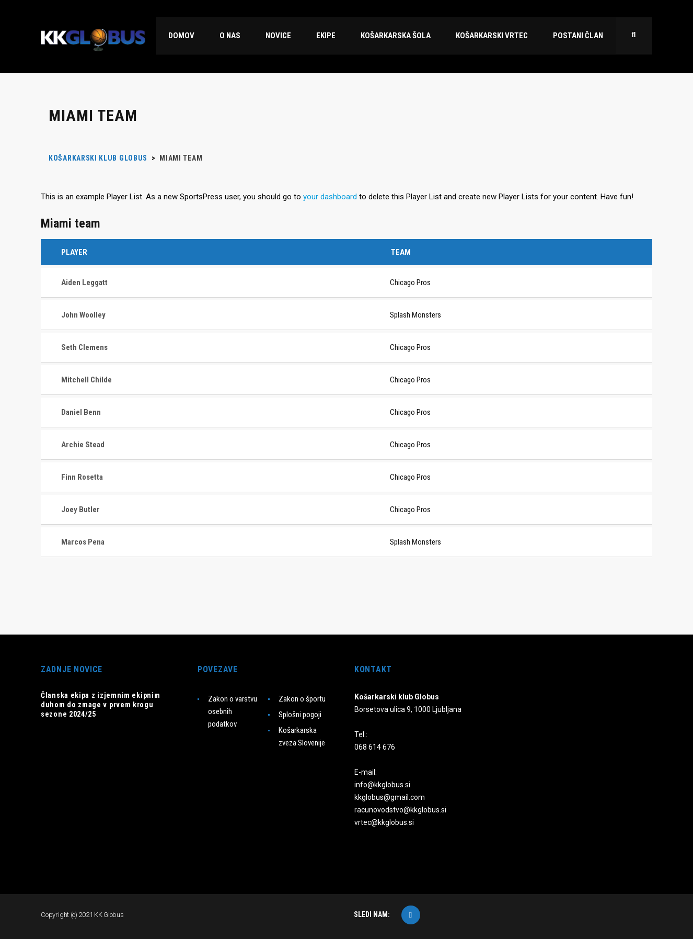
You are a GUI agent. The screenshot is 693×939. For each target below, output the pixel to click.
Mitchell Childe (86, 379)
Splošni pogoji (300, 714)
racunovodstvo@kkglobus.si (400, 810)
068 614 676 (374, 747)
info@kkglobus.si (382, 784)
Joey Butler (80, 509)
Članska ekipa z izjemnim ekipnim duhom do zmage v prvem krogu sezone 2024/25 (100, 704)
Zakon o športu (302, 699)
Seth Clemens (84, 347)
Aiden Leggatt (84, 282)
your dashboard (330, 196)
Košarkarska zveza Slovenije (302, 737)
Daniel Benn (81, 412)
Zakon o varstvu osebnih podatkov (232, 711)
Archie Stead (83, 444)
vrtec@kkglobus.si (384, 822)
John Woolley (83, 315)
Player (74, 252)
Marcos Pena (83, 542)
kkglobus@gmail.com (389, 797)
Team (401, 252)
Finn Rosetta (82, 477)
